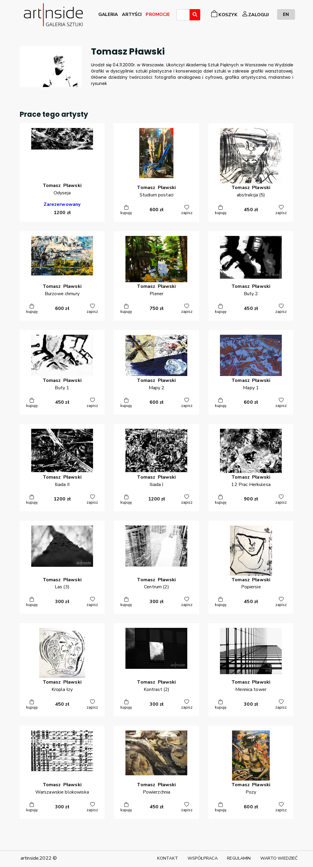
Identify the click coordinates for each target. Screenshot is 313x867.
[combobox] (183, 14)
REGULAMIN (239, 858)
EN (286, 14)
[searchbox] (180, 15)
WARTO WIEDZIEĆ (279, 858)
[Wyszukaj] (195, 14)
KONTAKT (167, 858)
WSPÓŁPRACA (203, 858)
